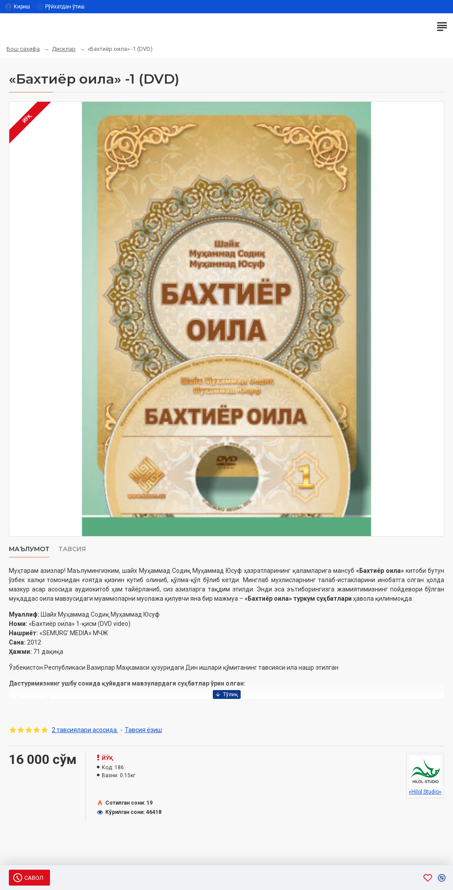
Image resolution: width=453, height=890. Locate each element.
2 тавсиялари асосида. (85, 729)
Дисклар (64, 49)
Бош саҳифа (23, 49)
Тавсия (72, 549)
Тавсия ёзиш (143, 729)
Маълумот (29, 549)
